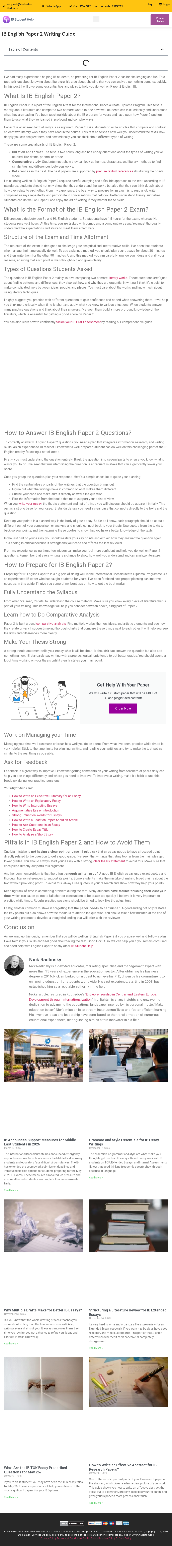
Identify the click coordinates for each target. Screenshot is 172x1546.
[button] (96, 19)
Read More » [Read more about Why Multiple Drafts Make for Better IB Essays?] (11, 1343)
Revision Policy (106, 1538)
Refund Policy (124, 1538)
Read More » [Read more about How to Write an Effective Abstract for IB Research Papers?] (96, 1502)
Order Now (123, 708)
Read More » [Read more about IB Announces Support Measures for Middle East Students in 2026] (11, 1190)
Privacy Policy (48, 1538)
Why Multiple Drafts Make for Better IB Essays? (43, 1310)
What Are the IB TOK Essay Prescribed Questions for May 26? (35, 1470)
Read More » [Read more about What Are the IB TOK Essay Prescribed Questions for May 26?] (11, 1497)
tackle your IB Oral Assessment (78, 322)
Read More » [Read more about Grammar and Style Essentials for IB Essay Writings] (96, 1177)
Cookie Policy (90, 1538)
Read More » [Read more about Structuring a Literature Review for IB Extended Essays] (96, 1348)
